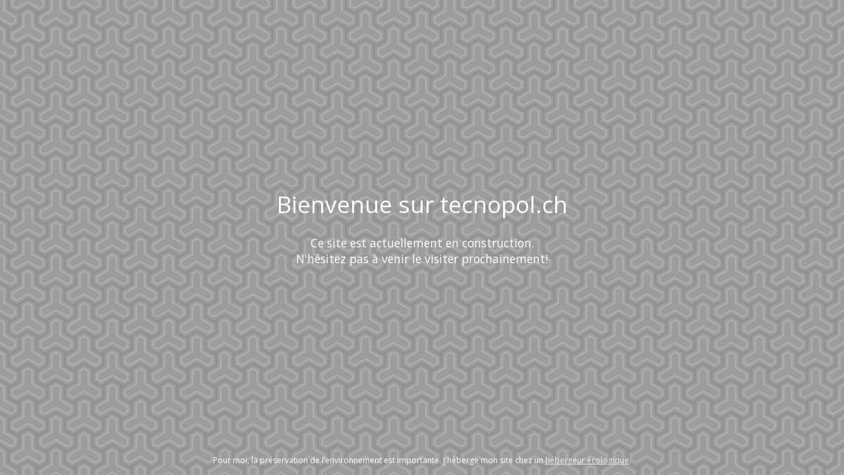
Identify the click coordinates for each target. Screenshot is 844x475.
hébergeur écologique (587, 460)
